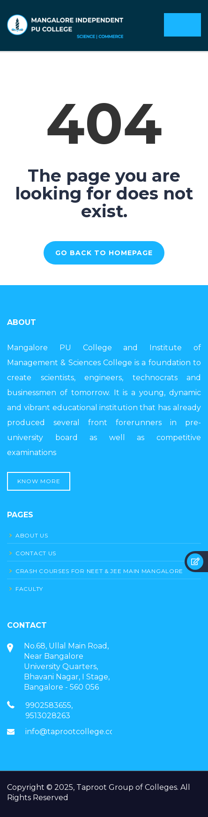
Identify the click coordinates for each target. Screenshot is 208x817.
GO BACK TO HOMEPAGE (104, 253)
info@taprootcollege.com (73, 731)
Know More (38, 481)
